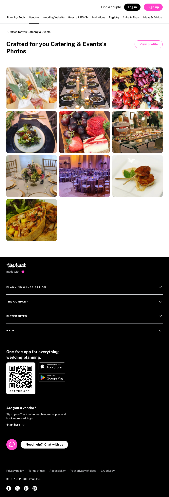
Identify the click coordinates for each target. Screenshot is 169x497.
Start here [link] (15, 424)
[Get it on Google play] (52, 377)
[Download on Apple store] (52, 366)
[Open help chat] (11, 444)
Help (84, 330)
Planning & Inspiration (84, 287)
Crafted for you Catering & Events (29, 31)
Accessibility (57, 470)
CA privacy (108, 470)
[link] (8, 488)
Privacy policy (15, 470)
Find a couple (111, 7)
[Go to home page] (16, 266)
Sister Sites (84, 316)
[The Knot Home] (17, 9)
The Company (84, 301)
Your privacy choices (83, 470)
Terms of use (36, 470)
